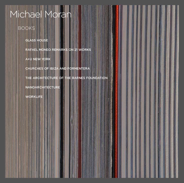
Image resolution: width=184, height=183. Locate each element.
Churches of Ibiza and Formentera (57, 68)
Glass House (36, 40)
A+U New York (38, 59)
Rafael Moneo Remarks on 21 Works (58, 49)
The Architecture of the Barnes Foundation (66, 78)
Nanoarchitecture (42, 87)
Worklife (34, 96)
